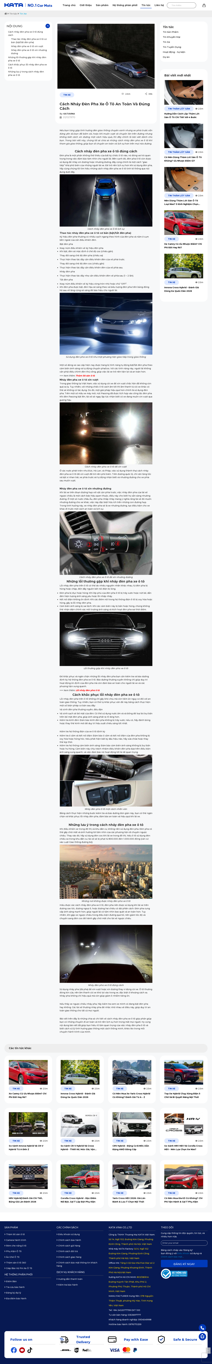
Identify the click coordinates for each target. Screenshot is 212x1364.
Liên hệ (159, 5)
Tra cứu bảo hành (14, 1287)
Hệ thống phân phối (125, 5)
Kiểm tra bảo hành (67, 1284)
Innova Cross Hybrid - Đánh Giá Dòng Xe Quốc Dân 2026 (181, 289)
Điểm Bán (10, 1281)
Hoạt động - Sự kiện (174, 52)
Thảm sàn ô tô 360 (15, 1262)
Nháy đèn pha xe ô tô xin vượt (27, 46)
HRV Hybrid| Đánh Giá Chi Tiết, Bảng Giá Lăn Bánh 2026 (26, 1200)
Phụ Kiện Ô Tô (12, 1251)
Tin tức (145, 5)
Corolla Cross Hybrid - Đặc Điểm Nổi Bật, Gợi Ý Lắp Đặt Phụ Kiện (78, 1200)
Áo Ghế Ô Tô (11, 1257)
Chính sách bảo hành (69, 1240)
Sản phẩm (102, 5)
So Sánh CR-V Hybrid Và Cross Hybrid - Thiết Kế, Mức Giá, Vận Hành (78, 1148)
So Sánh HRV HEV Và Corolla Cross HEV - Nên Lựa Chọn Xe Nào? (183, 1148)
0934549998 (144, 1319)
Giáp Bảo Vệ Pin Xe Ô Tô (18, 1268)
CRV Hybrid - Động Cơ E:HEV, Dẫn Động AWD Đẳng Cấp (130, 1148)
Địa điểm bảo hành (15, 1298)
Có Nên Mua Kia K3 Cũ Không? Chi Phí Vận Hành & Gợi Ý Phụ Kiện (183, 1200)
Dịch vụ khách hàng (71, 1272)
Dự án (166, 57)
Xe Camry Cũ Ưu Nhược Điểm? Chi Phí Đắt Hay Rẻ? (183, 246)
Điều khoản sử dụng (68, 1234)
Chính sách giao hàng (69, 1257)
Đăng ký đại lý (12, 1292)
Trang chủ (69, 5)
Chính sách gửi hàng (68, 1245)
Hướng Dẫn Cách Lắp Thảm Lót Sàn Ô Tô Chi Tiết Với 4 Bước (181, 115)
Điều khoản (183, 1253)
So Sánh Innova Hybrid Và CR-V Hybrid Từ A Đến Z (26, 1148)
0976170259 (134, 1324)
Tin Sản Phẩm (170, 32)
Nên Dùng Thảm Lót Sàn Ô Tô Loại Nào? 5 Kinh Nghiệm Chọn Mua (181, 202)
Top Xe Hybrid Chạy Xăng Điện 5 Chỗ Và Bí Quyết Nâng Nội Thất (182, 1095)
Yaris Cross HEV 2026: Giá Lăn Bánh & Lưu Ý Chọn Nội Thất (128, 1200)
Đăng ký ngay (184, 1264)
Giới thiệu (86, 5)
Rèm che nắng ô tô (15, 1245)
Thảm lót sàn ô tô (14, 1234)
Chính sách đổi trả (67, 1251)
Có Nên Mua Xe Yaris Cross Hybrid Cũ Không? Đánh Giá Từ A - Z (131, 1095)
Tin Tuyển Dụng (172, 47)
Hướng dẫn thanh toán (69, 1279)
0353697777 (134, 1315)
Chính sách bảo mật (172, 1256)
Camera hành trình (15, 1240)
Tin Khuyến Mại (171, 37)
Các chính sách (67, 1227)
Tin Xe (23, 13)
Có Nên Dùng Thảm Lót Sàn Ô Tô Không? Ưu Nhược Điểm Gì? (183, 159)
